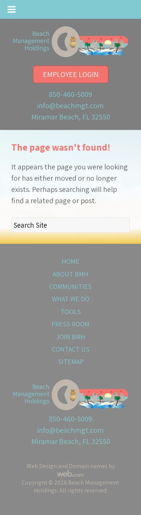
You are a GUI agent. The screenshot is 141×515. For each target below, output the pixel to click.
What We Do (70, 299)
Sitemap (70, 361)
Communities (70, 286)
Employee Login (71, 74)
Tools (71, 311)
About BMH (70, 274)
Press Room (70, 324)
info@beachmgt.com (70, 105)
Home (70, 261)
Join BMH (70, 336)
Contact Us (70, 349)
